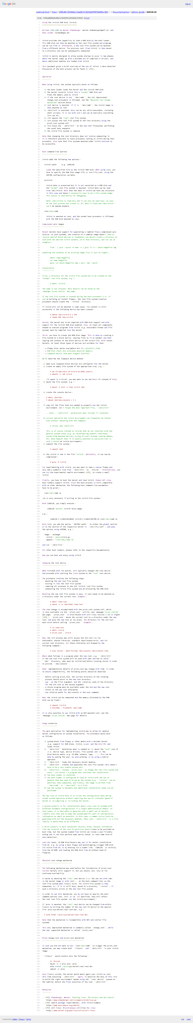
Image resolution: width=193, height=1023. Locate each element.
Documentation (121, 11)
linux (54, 11)
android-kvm (43, 11)
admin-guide (138, 11)
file (87, 18)
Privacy (21, 1019)
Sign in (188, 4)
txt (182, 1019)
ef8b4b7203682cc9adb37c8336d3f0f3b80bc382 (83, 11)
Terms (28, 1019)
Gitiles (14, 1019)
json (189, 1019)
